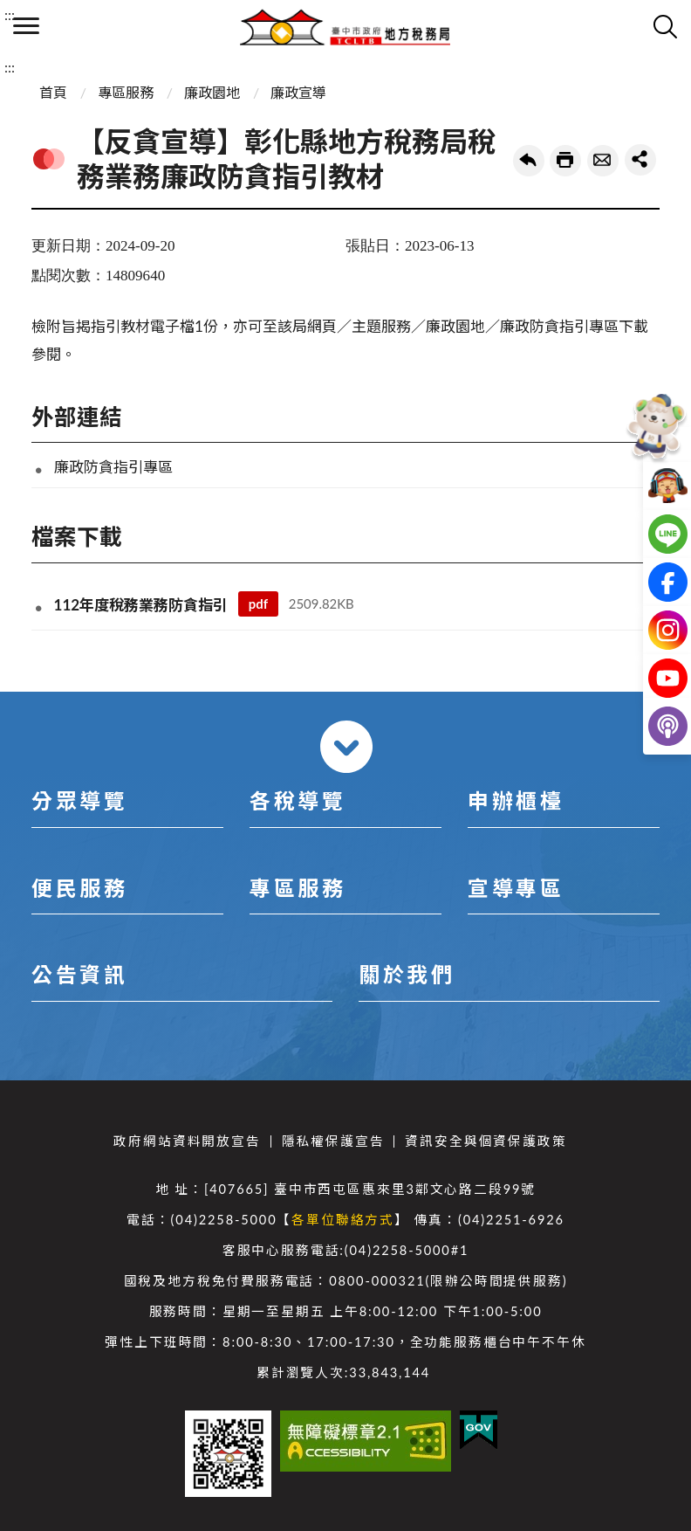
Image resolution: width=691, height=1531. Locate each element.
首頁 (53, 92)
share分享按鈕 (640, 160)
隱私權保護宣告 (333, 1141)
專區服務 (126, 92)
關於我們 (407, 974)
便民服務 (79, 887)
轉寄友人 (603, 160)
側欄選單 (26, 25)
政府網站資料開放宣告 (186, 1141)
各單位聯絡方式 (342, 1219)
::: (9, 14)
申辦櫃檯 (516, 800)
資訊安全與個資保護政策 (485, 1141)
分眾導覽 (79, 800)
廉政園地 (212, 92)
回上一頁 (528, 160)
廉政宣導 (298, 92)
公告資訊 (79, 974)
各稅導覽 (298, 800)
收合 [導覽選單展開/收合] (346, 747)
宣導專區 (516, 887)
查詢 (665, 26)
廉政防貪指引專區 (113, 467)
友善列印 (565, 160)
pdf (258, 603)
